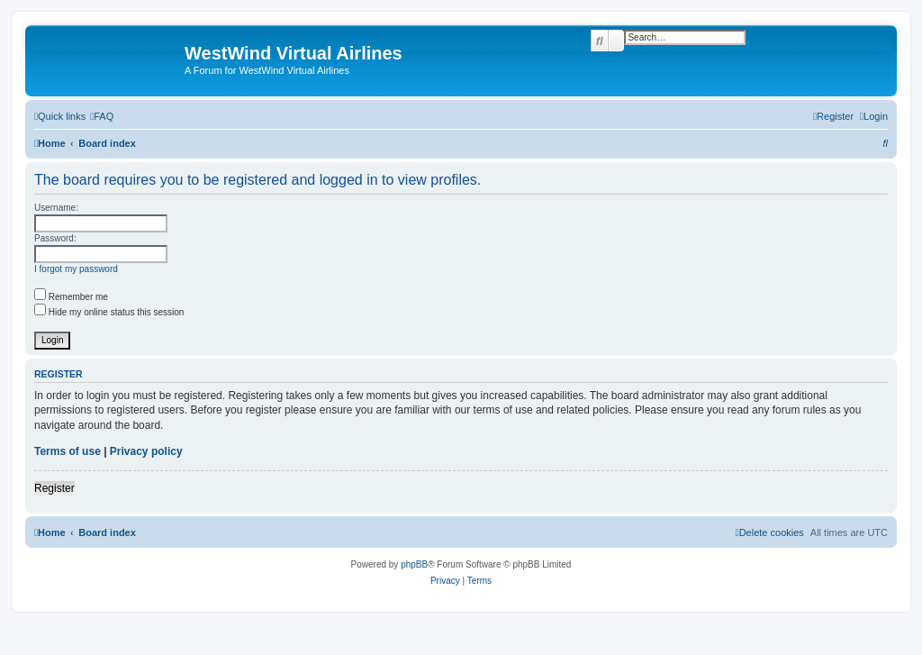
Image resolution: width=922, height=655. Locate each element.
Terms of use (67, 451)
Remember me (71, 297)
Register (54, 488)
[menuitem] (101, 116)
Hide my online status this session (109, 312)
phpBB (414, 564)
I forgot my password (76, 269)
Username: (56, 208)
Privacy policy (146, 451)
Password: (55, 238)
